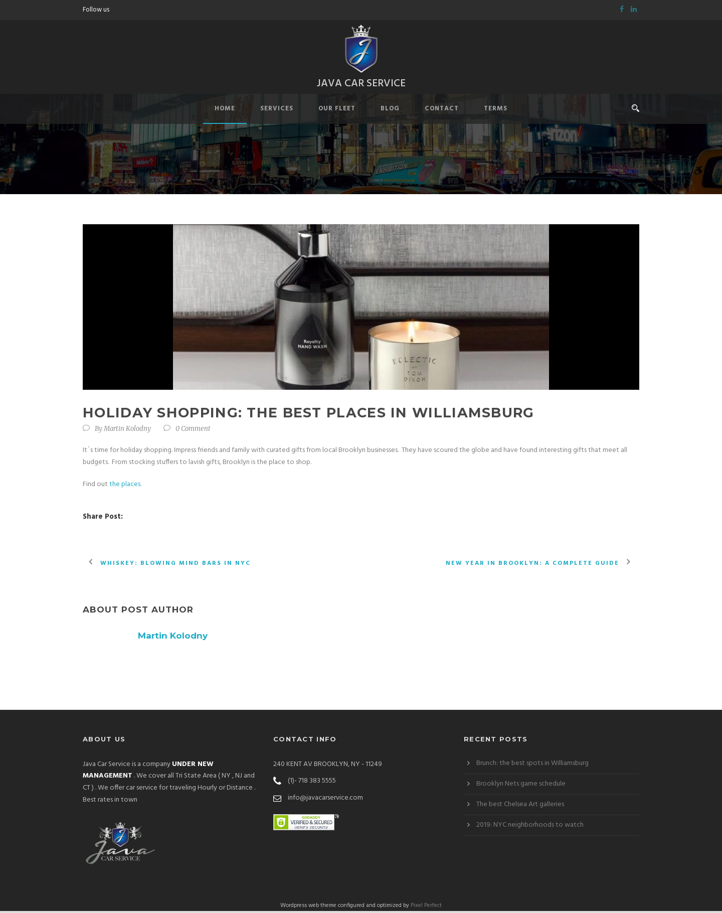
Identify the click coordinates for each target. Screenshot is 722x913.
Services (276, 110)
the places (124, 486)
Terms (495, 110)
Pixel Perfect (426, 906)
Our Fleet (336, 110)
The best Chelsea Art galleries (520, 806)
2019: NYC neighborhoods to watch (530, 826)
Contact (442, 110)
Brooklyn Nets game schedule (521, 785)
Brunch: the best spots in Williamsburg (532, 765)
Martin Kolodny (127, 430)
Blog (390, 110)
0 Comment (193, 430)
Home (225, 110)
